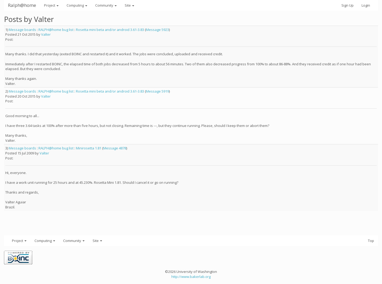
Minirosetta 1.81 (88, 148)
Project (51, 5)
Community (106, 5)
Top (371, 240)
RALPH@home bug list (55, 29)
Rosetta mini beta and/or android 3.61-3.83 (110, 29)
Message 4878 (114, 148)
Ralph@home (22, 5)
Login (366, 5)
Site (129, 5)
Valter (46, 34)
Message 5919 (157, 91)
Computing (77, 5)
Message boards (22, 29)
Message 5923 (157, 29)
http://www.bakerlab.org (191, 276)
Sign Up (347, 5)
